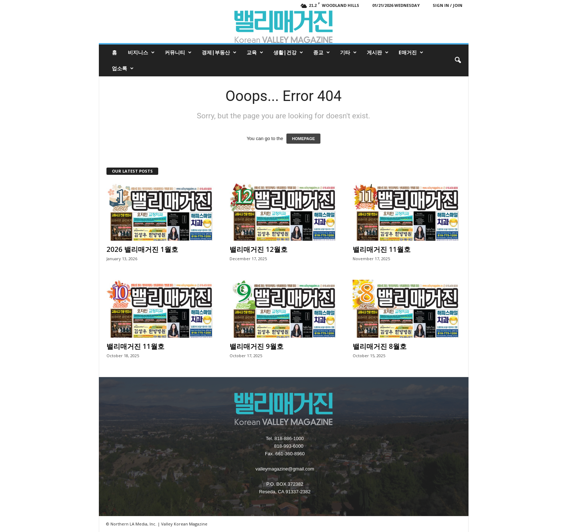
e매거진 (411, 52)
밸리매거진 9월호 (257, 346)
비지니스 (141, 52)
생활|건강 (288, 52)
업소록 (123, 68)
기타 (348, 52)
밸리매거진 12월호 (258, 249)
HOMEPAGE (303, 138)
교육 (255, 52)
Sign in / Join (447, 5)
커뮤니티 (178, 52)
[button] (458, 60)
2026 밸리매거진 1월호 (142, 249)
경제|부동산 (219, 52)
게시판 (377, 52)
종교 (321, 52)
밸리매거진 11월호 (382, 249)
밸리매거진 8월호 (380, 346)
